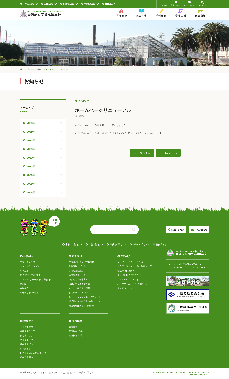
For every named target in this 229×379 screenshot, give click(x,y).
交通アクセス (176, 4)
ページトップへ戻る (40, 226)
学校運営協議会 (76, 270)
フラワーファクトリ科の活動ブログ (134, 266)
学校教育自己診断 (77, 275)
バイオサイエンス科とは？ (130, 279)
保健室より (108, 3)
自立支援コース (124, 288)
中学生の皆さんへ (29, 3)
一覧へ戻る (142, 152)
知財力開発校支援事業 (79, 283)
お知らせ (82, 100)
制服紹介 (24, 283)
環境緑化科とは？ (125, 270)
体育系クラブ (26, 335)
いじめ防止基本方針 (78, 279)
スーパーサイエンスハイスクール (85, 297)
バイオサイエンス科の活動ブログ (133, 283)
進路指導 (73, 326)
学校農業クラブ (27, 331)
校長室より (25, 270)
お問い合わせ (189, 4)
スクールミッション (29, 266)
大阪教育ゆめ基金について (81, 305)
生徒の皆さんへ (49, 3)
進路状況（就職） (76, 335)
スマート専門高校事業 (79, 288)
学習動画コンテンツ (78, 292)
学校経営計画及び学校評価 (81, 261)
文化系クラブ (26, 340)
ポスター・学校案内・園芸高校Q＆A (36, 279)
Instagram (163, 4)
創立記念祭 (25, 348)
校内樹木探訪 (26, 357)
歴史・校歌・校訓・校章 (30, 275)
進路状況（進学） (76, 331)
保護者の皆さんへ (69, 3)
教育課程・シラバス (78, 266)
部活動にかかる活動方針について (85, 301)
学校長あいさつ (27, 261)
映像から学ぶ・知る (29, 292)
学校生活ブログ (27, 344)
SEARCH (202, 4)
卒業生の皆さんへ (90, 3)
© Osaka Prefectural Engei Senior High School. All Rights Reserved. (181, 372)
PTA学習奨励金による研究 (33, 353)
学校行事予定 (26, 326)
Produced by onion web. (199, 375)
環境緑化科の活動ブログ (129, 275)
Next (168, 152)
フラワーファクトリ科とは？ (131, 261)
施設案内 (24, 288)
